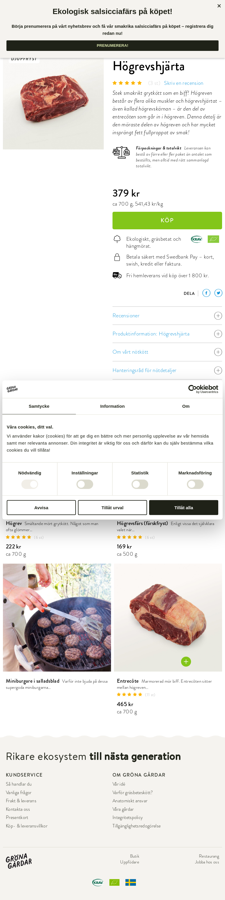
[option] (53, 99)
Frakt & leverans (21, 801)
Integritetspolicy (127, 817)
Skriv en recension (183, 83)
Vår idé (118, 784)
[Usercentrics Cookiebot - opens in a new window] (192, 389)
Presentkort (17, 817)
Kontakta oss (18, 809)
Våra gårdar (123, 809)
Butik (134, 856)
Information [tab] (112, 405)
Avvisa (41, 507)
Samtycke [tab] (39, 405)
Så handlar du (19, 784)
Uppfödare (129, 862)
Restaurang (209, 856)
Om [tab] (186, 405)
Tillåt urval (113, 507)
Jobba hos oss (207, 862)
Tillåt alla (183, 507)
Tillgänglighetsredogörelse (136, 826)
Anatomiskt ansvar (129, 801)
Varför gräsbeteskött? (132, 792)
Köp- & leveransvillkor (26, 826)
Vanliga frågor (18, 792)
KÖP (167, 220)
